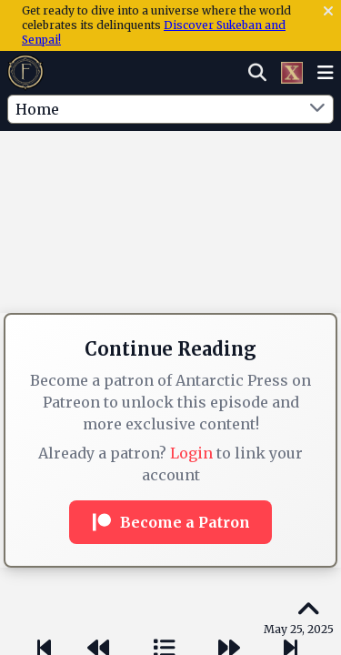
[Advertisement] (170, 168)
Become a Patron (170, 522)
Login (191, 453)
